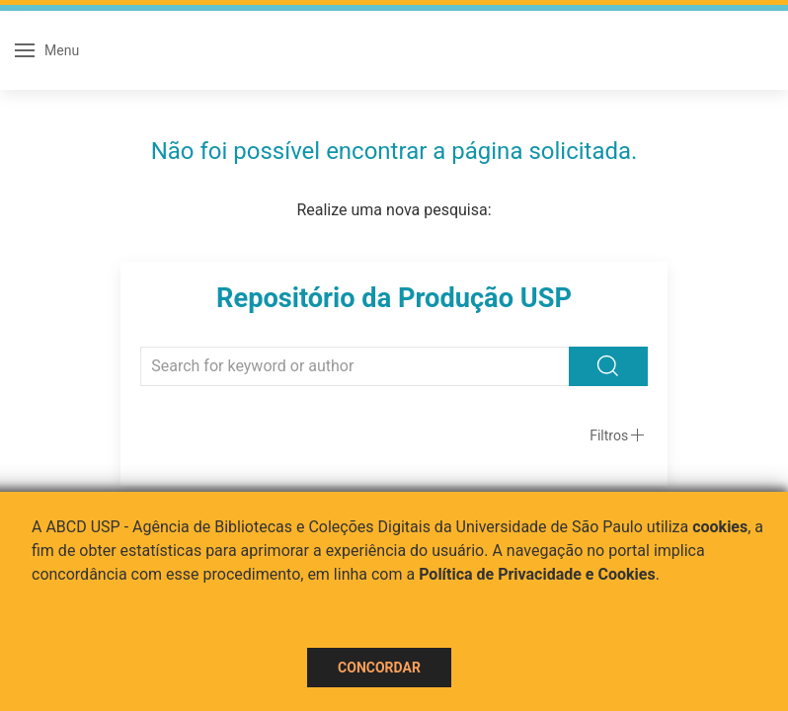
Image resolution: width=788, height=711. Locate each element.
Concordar (379, 667)
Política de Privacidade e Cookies (537, 574)
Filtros (609, 435)
